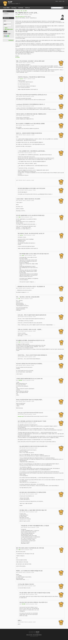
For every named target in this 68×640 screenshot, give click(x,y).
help (63, 1)
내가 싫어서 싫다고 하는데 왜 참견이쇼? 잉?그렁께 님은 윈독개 (32, 492)
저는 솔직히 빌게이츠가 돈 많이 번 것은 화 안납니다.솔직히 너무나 (33, 446)
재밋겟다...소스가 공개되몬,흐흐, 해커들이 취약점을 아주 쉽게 (29, 571)
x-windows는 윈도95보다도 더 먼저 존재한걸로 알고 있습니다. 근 (30, 104)
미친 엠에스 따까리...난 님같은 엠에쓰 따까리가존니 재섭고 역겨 (32, 510)
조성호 (20, 217)
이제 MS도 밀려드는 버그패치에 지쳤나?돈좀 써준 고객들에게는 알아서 (31, 114)
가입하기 (6, 27)
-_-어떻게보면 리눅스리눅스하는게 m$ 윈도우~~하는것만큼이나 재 (30, 286)
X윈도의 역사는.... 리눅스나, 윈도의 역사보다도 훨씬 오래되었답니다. (32, 355)
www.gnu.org (20, 416)
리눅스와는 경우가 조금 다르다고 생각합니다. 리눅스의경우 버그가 (33, 602)
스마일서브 (37, 632)
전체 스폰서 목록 (29, 635)
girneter (21, 78)
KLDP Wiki (20, 7)
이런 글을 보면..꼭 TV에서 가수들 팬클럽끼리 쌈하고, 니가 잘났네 (35, 525)
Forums (18, 10)
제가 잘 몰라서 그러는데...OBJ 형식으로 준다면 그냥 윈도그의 (31, 233)
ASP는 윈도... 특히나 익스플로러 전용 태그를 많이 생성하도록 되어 (32, 315)
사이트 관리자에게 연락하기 (37, 635)
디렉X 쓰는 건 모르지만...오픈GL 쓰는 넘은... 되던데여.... (30, 329)
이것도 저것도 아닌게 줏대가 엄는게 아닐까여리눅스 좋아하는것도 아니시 (31, 94)
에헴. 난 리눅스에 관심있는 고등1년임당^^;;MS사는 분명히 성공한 (30, 61)
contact (60, 1)
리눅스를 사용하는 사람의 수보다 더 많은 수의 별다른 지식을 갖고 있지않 (34, 592)
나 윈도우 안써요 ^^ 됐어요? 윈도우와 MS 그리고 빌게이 (28, 199)
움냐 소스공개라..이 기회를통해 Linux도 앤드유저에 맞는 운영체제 (30, 123)
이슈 (21, 10)
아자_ (19, 298)
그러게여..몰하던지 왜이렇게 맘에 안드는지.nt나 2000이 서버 (29, 378)
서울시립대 (37, 631)
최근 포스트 (6, 13)
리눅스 (20, 342)
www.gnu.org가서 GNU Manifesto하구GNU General (30, 412)
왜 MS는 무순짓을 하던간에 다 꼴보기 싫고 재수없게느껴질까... (29, 399)
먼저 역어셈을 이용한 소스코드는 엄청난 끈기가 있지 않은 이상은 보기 (34, 253)
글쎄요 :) (20, 620)
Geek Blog (13, 7)
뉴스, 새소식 (25, 10)
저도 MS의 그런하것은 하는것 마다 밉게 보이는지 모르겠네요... (29, 363)
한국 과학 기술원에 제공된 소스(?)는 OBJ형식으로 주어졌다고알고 (30, 215)
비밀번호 (5, 24)
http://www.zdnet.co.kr (20, 16)
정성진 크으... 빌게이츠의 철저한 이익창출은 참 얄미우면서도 (29, 133)
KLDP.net (27, 7)
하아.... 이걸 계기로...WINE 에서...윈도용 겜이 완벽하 (27, 297)
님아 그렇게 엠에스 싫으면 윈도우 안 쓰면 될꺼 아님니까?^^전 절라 (32, 421)
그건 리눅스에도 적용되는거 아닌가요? (26, 584)
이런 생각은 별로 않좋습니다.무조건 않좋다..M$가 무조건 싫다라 (31, 188)
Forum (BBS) (6, 7)
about (57, 1)
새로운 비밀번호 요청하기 (9, 29)
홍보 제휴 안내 (11, 40)
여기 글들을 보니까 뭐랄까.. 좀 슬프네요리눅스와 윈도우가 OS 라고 (30, 340)
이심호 (20, 549)
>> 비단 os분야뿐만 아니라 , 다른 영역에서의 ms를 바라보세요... (32, 151)
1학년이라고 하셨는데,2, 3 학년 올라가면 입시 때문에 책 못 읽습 (31, 77)
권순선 (19, 14)
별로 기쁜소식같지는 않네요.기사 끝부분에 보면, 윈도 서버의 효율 (30, 548)
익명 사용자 (20, 380)
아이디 (5, 21)
